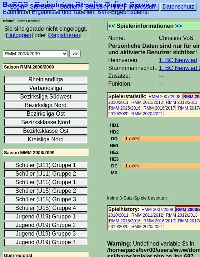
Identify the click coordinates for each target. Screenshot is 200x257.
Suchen (69, 7)
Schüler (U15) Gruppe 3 (45, 199)
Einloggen (18, 35)
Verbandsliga (45, 88)
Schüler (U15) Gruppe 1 (45, 182)
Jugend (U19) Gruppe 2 (46, 225)
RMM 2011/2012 (147, 102)
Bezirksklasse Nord (45, 122)
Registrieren (64, 35)
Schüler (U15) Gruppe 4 (45, 208)
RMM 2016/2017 (159, 108)
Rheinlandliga (46, 79)
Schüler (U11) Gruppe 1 (45, 165)
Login (17, 7)
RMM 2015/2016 (125, 108)
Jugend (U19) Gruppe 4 (46, 242)
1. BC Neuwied (178, 60)
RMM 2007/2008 (164, 96)
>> (178, 26)
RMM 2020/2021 (147, 113)
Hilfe (116, 7)
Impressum (142, 7)
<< (111, 26)
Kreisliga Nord (46, 139)
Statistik (95, 7)
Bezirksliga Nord (45, 105)
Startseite (42, 7)
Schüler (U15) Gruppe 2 (45, 191)
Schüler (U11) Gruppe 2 (45, 174)
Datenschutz (178, 7)
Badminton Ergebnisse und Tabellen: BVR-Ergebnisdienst (76, 12)
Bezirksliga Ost (46, 114)
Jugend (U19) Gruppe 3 (46, 234)
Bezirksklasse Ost (45, 131)
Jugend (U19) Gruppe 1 (46, 216)
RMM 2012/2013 (182, 102)
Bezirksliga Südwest (45, 97)
